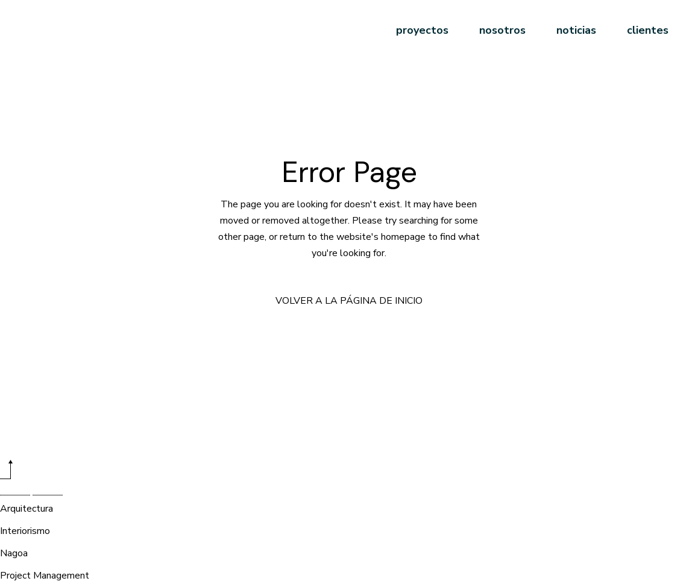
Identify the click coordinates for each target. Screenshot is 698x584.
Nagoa (14, 553)
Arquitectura (26, 508)
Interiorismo (25, 531)
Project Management (44, 575)
